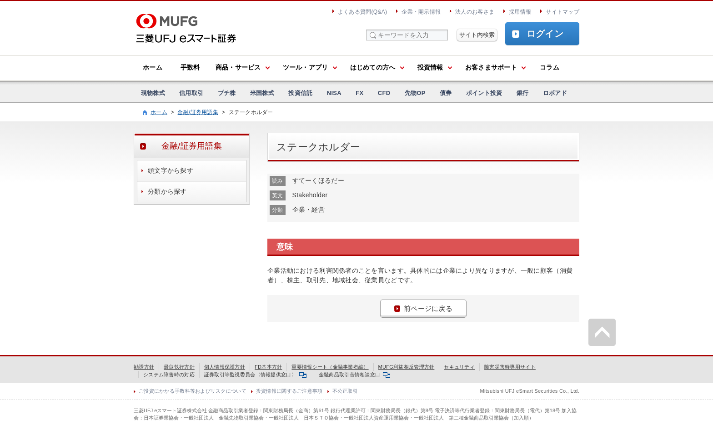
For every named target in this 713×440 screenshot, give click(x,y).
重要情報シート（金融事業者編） (329, 367)
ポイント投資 (484, 93)
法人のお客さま (474, 12)
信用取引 (191, 93)
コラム (549, 67)
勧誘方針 (144, 367)
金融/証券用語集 (197, 112)
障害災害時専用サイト (510, 367)
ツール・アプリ (305, 67)
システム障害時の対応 (169, 374)
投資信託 (300, 93)
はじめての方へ (373, 67)
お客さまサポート (491, 67)
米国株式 (262, 93)
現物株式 (153, 93)
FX (359, 93)
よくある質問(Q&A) (362, 12)
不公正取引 (345, 391)
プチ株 (227, 93)
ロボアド (555, 93)
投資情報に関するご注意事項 (289, 391)
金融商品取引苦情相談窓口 (354, 374)
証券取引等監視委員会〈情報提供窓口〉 (255, 374)
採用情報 (520, 12)
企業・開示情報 (421, 12)
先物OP (415, 93)
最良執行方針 (179, 367)
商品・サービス (238, 67)
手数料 (190, 67)
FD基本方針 (268, 367)
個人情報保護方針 (224, 367)
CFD (384, 93)
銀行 (523, 93)
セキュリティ (459, 367)
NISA (334, 93)
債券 (446, 93)
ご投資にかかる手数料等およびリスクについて (192, 391)
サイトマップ (562, 12)
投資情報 (430, 67)
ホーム (152, 67)
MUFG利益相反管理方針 (406, 367)
